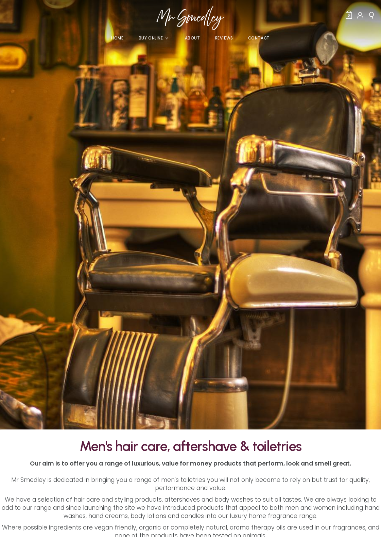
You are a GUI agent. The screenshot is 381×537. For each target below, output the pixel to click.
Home (117, 38)
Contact (259, 38)
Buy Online (156, 38)
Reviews (224, 38)
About (192, 38)
